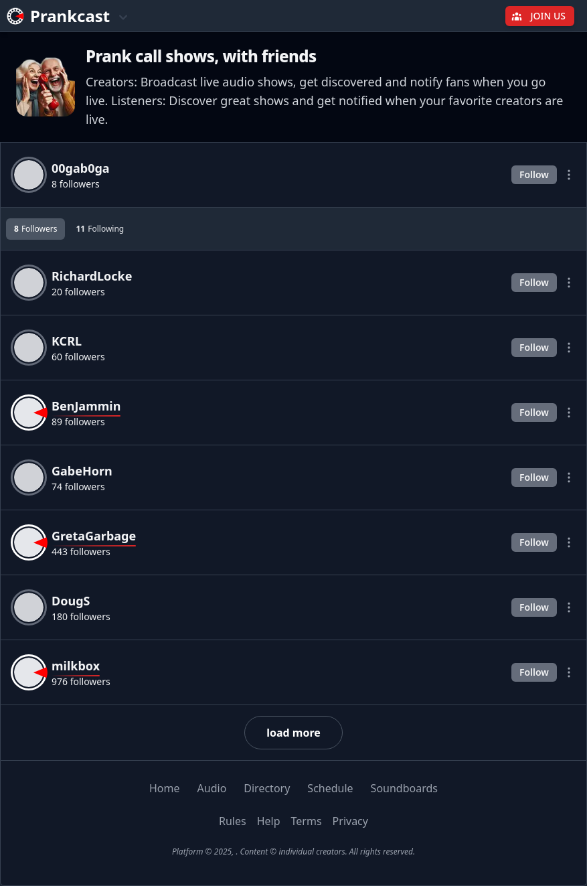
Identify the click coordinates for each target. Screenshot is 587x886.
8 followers (76, 183)
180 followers (81, 616)
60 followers (78, 356)
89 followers (78, 421)
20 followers (78, 291)
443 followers (81, 551)
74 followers (78, 486)
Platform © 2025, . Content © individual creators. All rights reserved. (293, 851)
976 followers (81, 681)
